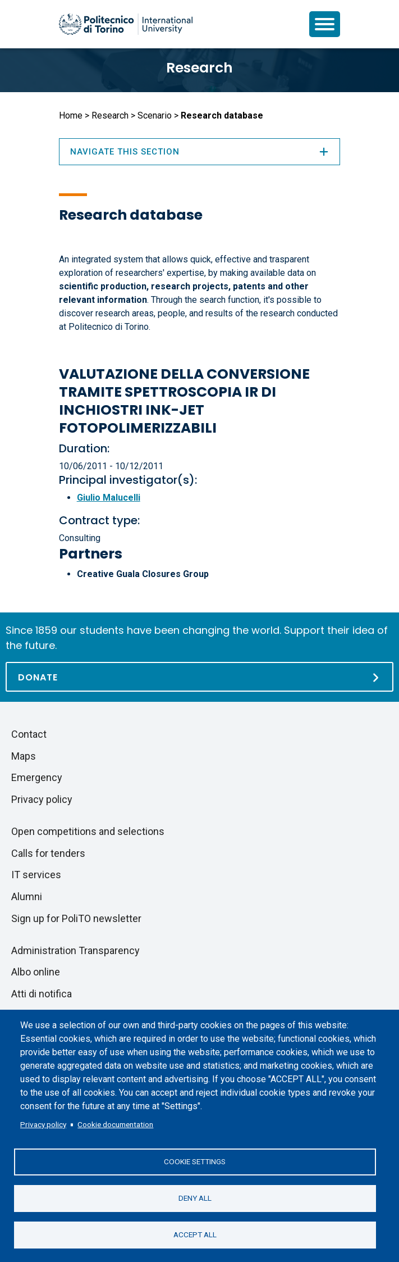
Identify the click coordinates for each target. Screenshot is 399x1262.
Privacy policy (43, 1124)
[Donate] (199, 677)
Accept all (195, 1234)
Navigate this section (199, 152)
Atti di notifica (41, 994)
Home (70, 115)
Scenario (154, 115)
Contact (29, 734)
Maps (23, 756)
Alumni (26, 896)
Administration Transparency (75, 950)
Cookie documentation (115, 1124)
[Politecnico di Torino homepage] (125, 24)
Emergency (36, 777)
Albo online (35, 972)
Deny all (195, 1197)
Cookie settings (195, 1161)
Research (199, 68)
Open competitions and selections (87, 831)
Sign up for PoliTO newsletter (76, 918)
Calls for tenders (48, 853)
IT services (36, 874)
